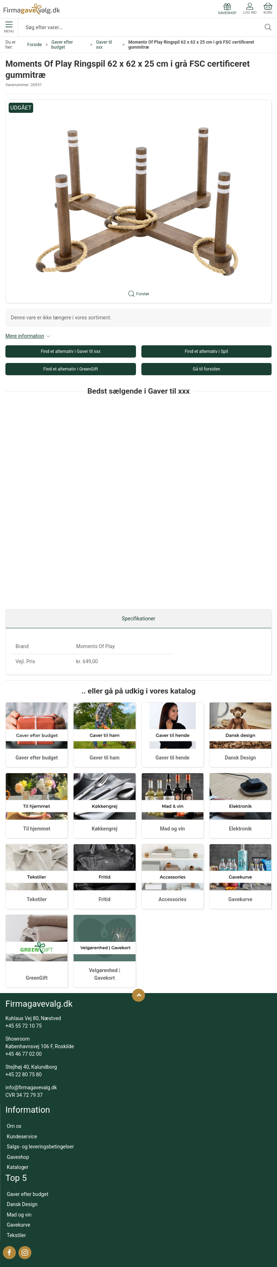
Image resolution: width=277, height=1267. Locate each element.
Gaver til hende (172, 758)
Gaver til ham (104, 758)
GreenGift (37, 978)
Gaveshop (18, 1157)
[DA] (31, 9)
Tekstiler (37, 899)
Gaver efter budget (62, 45)
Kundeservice (22, 1136)
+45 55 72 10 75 (23, 1026)
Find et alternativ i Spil (206, 351)
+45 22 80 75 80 (23, 1074)
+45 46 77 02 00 (23, 1054)
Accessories (172, 899)
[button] (138, 201)
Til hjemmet (36, 829)
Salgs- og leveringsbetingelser (40, 1146)
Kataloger (17, 1167)
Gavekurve (240, 899)
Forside (34, 44)
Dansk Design (240, 758)
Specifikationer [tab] (138, 618)
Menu (9, 27)
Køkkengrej (104, 829)
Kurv (268, 8)
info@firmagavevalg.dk (31, 1087)
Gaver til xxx (104, 45)
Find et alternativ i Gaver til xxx (70, 351)
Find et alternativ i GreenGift (70, 369)
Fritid (105, 899)
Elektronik (240, 829)
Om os (14, 1126)
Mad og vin (172, 829)
